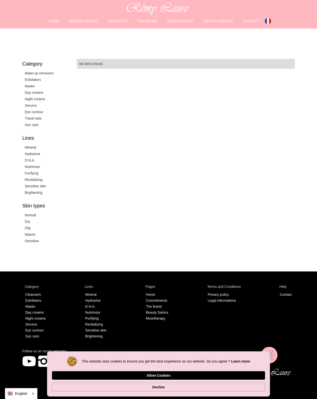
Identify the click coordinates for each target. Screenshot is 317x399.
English (17, 393)
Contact (286, 295)
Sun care (32, 125)
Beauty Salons (157, 312)
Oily (28, 228)
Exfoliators (33, 80)
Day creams (34, 93)
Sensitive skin (35, 186)
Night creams (35, 99)
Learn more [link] (95, 387)
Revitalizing (34, 180)
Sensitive (32, 241)
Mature (30, 234)
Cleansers (33, 295)
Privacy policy (218, 295)
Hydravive (32, 154)
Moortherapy (155, 318)
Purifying (31, 173)
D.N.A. (30, 160)
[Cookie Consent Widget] (158, 385)
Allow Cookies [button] (221, 384)
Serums (31, 105)
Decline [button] (253, 385)
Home (150, 295)
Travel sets (33, 118)
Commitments (156, 300)
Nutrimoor (32, 167)
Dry (27, 222)
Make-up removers (39, 73)
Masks (30, 86)
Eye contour (34, 112)
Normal (30, 215)
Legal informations (222, 300)
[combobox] (21, 393)
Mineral (30, 147)
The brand (154, 306)
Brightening (33, 193)
